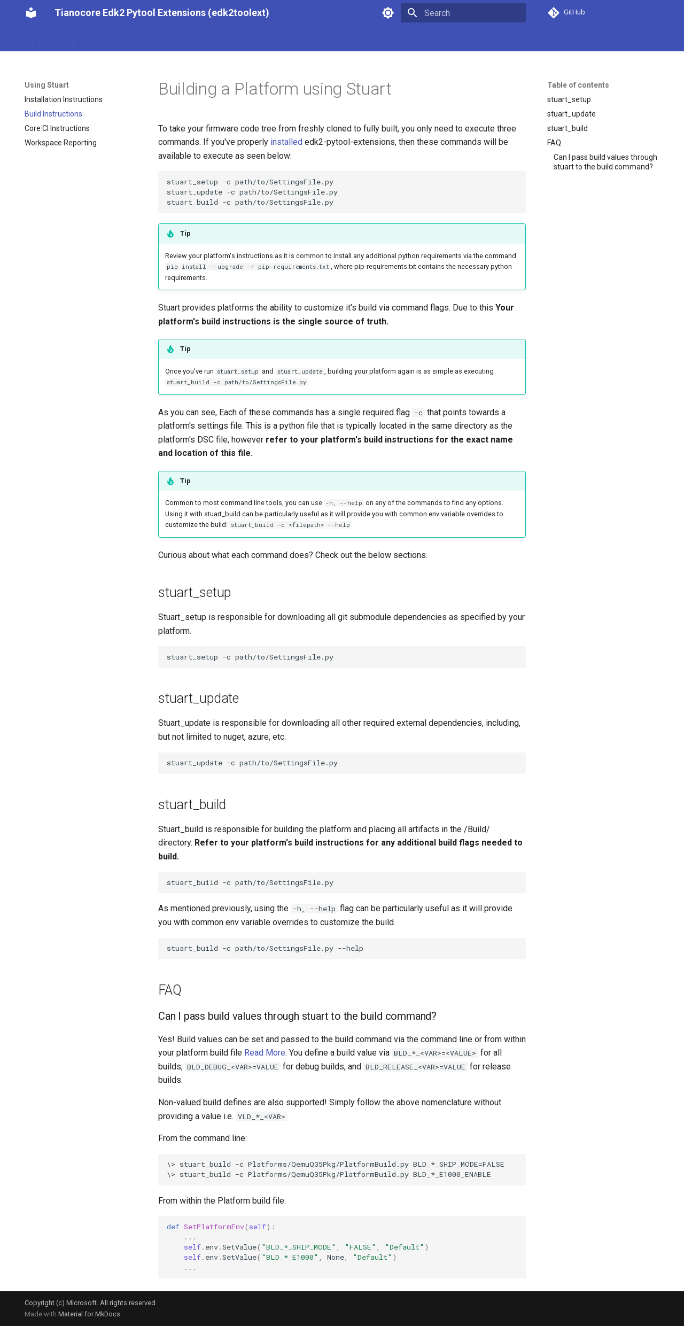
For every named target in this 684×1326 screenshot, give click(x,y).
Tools (224, 39)
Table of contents (578, 85)
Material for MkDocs (89, 1314)
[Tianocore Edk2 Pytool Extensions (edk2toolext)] (31, 13)
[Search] (463, 12)
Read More (264, 1053)
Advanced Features (279, 39)
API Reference (349, 39)
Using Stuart (109, 39)
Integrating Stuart (173, 39)
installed (286, 142)
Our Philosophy (50, 39)
